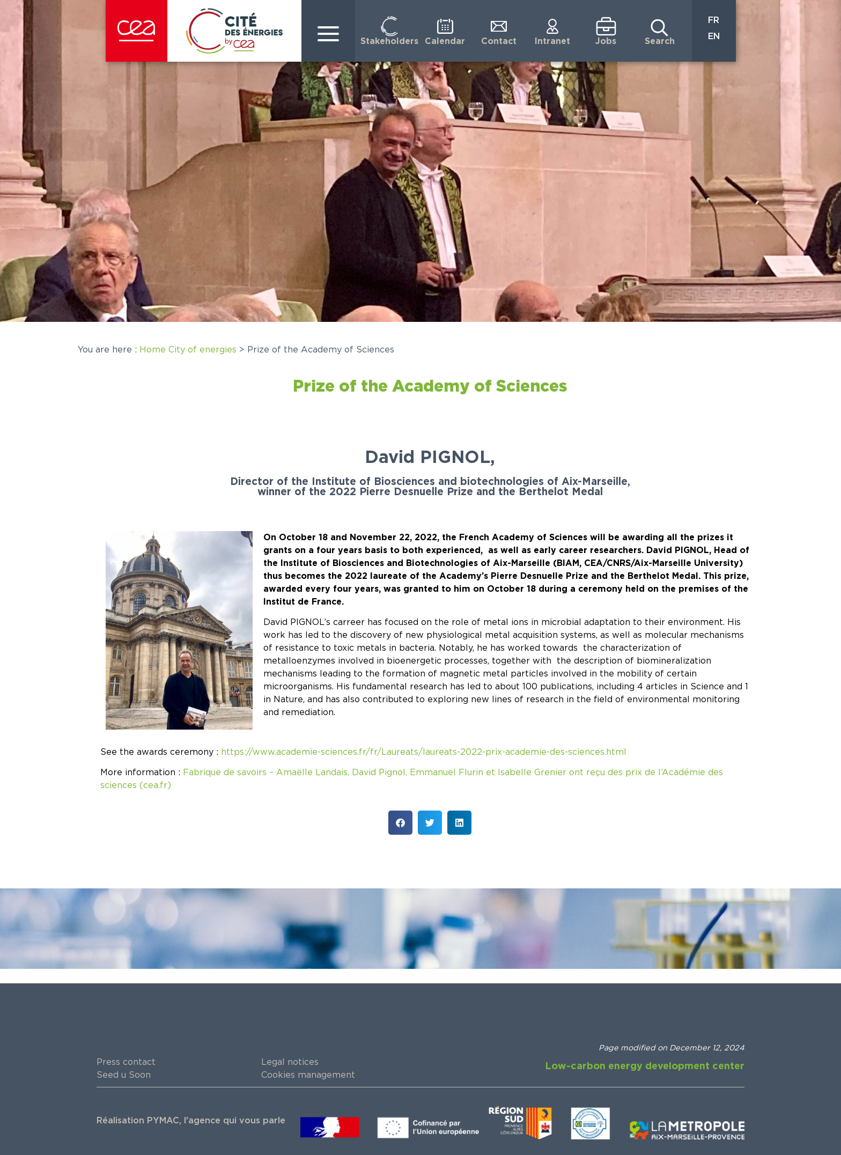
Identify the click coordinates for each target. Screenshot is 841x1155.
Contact (499, 41)
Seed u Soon (124, 1075)
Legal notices (290, 1062)
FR (713, 20)
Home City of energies (188, 349)
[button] (400, 823)
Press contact (126, 1062)
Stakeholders (389, 41)
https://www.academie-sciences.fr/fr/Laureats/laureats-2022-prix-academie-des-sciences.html (423, 752)
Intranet (552, 41)
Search (660, 41)
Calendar (445, 41)
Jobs (605, 41)
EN (714, 36)
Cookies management (308, 1075)
